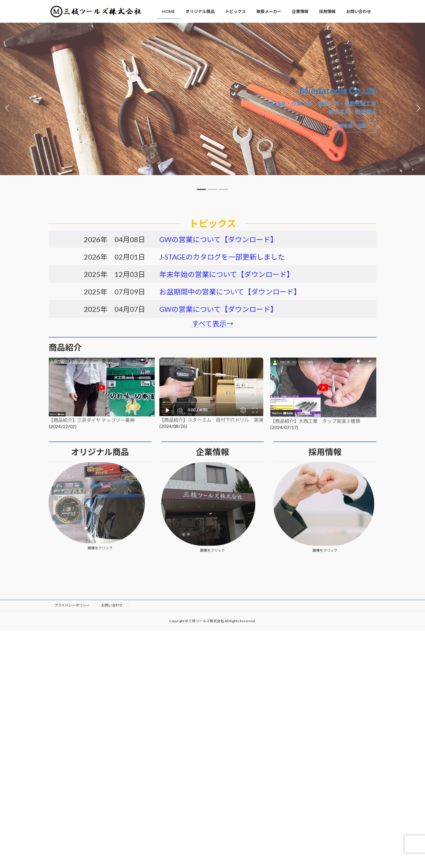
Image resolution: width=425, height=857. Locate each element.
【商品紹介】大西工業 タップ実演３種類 (315, 421)
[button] (201, 189)
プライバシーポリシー (72, 605)
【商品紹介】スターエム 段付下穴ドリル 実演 (211, 420)
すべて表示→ (212, 323)
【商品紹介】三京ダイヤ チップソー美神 (92, 420)
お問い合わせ (111, 605)
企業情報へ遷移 (350, 126)
